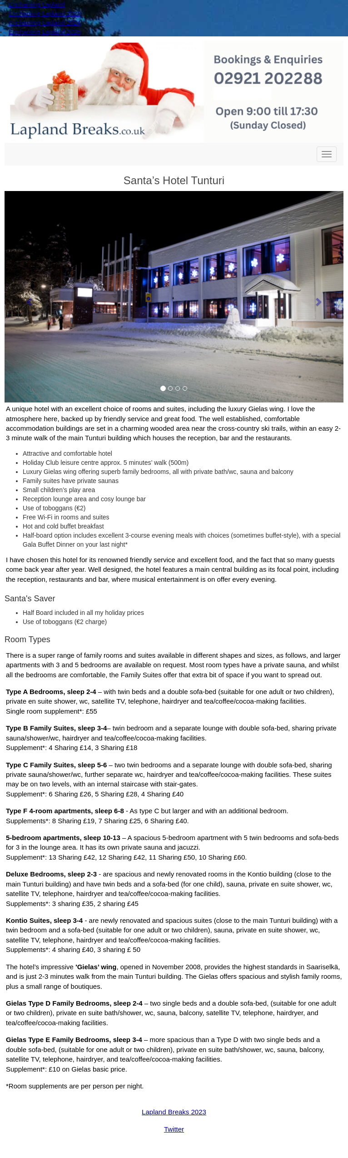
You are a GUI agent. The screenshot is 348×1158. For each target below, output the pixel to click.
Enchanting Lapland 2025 (45, 31)
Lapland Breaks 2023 (174, 1112)
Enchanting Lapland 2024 (45, 22)
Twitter (174, 1129)
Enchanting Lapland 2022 (45, 13)
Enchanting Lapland (37, 4)
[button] (30, 297)
